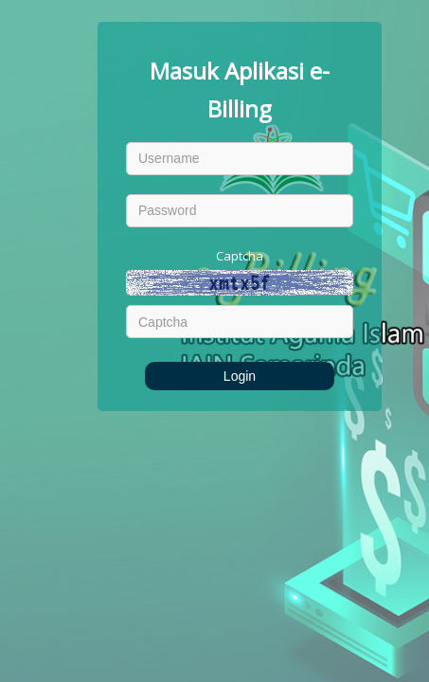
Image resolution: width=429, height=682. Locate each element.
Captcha (239, 255)
